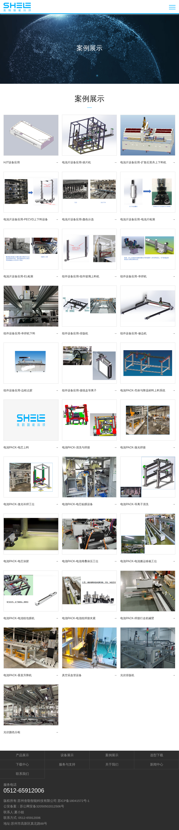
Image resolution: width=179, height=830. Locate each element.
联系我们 (22, 774)
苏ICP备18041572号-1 (74, 801)
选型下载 (156, 755)
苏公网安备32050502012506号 (42, 806)
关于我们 (111, 764)
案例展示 (111, 755)
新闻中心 (156, 764)
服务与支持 (67, 764)
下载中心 (22, 764)
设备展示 (67, 755)
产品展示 (22, 755)
